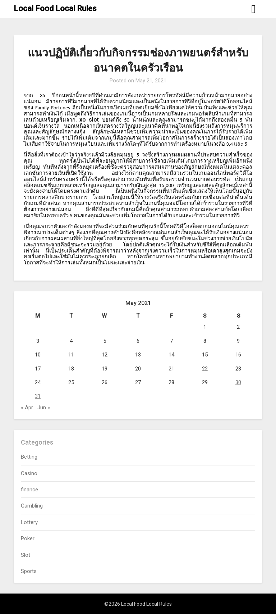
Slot (25, 555)
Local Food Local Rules (55, 8)
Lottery (29, 522)
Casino (29, 473)
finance (29, 489)
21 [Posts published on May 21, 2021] (171, 368)
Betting (29, 457)
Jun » (43, 407)
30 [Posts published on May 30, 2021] (238, 382)
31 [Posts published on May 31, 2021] (38, 396)
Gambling (32, 505)
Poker (27, 538)
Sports (29, 571)
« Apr (27, 407)
